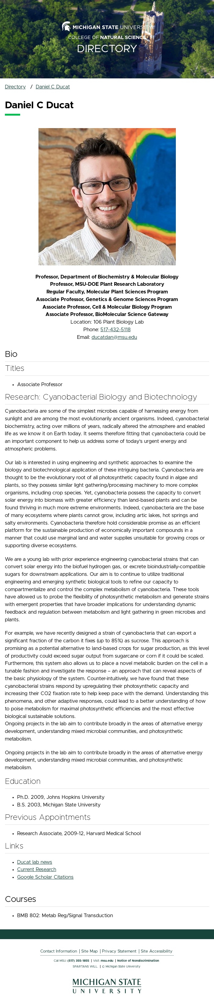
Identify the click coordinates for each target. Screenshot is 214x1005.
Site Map (89, 951)
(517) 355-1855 (78, 960)
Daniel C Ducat (53, 86)
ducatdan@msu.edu (114, 337)
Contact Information (58, 951)
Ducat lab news (34, 862)
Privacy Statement (119, 951)
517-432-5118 (115, 329)
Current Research (36, 869)
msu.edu (107, 960)
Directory (107, 49)
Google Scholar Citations (45, 877)
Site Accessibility (156, 951)
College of (107, 37)
